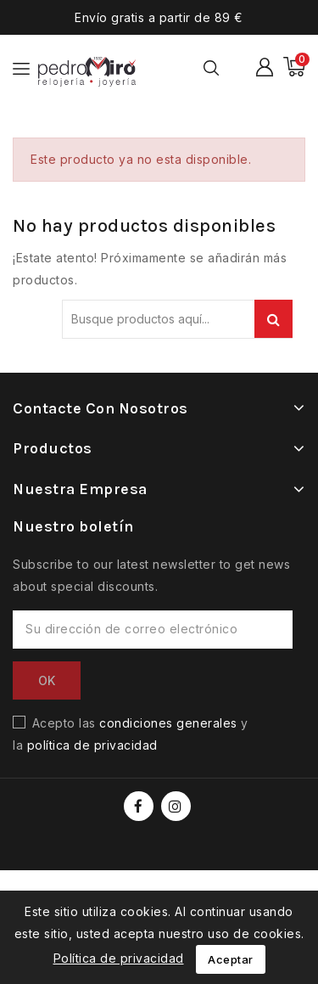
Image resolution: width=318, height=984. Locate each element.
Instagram (178, 806)
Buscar (273, 319)
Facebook (140, 806)
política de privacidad (92, 745)
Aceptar (231, 959)
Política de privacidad (118, 958)
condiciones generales (168, 723)
